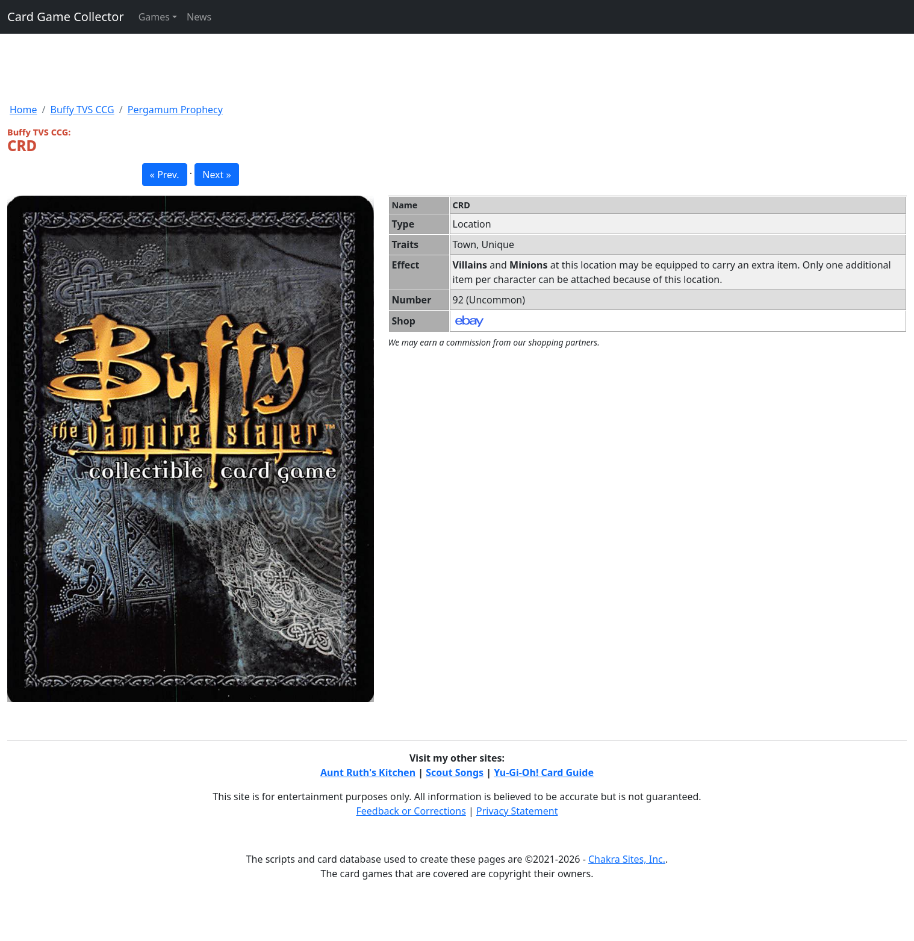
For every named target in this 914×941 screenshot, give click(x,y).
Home (23, 109)
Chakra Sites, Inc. (626, 859)
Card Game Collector (65, 16)
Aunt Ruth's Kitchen (367, 772)
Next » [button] (216, 174)
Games (154, 16)
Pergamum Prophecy (175, 109)
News (199, 16)
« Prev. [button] (164, 174)
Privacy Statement (517, 811)
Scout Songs (454, 772)
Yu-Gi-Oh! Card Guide (544, 772)
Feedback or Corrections (410, 811)
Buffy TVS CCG (82, 109)
